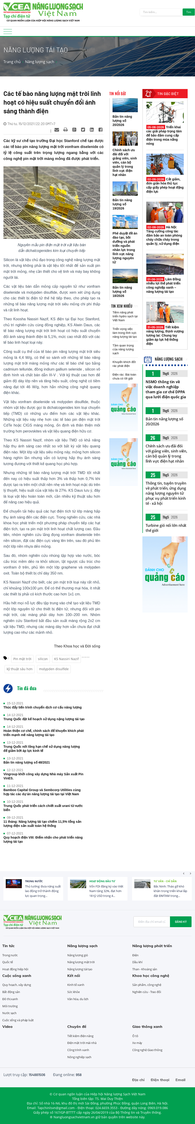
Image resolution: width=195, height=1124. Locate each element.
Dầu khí (137, 962)
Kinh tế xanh (75, 985)
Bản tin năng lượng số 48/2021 (26, 762)
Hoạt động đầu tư (102, 881)
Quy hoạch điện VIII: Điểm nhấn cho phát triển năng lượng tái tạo (43, 839)
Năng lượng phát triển (152, 945)
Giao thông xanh (147, 1026)
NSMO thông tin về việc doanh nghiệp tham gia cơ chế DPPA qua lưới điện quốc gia (166, 389)
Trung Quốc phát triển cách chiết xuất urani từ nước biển (43, 808)
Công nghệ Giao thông (147, 1050)
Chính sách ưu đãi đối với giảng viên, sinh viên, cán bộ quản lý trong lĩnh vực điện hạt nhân (166, 453)
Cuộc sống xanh (16, 975)
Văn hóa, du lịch (77, 999)
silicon (43, 659)
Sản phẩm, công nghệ (146, 985)
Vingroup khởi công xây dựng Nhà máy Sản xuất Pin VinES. (43, 776)
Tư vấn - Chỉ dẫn (165, 881)
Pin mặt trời (22, 659)
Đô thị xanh (10, 999)
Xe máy (137, 1043)
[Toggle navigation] (7, 33)
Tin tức (8, 945)
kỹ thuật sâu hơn (20, 669)
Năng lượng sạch (39, 61)
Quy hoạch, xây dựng (16, 985)
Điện (135, 955)
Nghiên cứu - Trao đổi (146, 992)
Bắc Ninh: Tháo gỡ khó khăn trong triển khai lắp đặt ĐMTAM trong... (170, 891)
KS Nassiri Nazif (66, 659)
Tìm (188, 12)
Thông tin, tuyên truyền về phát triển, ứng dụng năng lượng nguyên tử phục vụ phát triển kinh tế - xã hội (166, 493)
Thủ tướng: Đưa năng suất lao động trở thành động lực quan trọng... (43, 891)
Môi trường (10, 1006)
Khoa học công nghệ (150, 975)
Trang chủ (12, 61)
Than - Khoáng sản (144, 969)
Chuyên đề (76, 1026)
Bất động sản (11, 992)
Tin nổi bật (117, 93)
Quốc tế (7, 962)
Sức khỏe (73, 992)
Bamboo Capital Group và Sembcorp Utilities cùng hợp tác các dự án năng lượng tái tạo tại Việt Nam (42, 792)
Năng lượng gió (77, 955)
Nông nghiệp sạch (79, 1057)
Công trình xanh (78, 1050)
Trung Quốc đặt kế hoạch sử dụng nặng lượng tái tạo (44, 719)
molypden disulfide (54, 669)
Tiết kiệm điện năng (80, 1036)
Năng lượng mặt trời (81, 962)
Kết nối (73, 975)
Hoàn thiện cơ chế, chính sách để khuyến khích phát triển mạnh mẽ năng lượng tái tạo (43, 733)
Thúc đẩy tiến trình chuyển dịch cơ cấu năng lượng (42, 707)
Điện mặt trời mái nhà (81, 1043)
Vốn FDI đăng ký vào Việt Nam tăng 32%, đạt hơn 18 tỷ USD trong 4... (106, 891)
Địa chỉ (138, 1079)
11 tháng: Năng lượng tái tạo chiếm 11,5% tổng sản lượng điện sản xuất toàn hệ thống (42, 824)
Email (180, 1079)
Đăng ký (181, 921)
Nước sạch (9, 1013)
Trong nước (34, 881)
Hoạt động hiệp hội (15, 969)
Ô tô (135, 1036)
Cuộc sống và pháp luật (18, 1020)
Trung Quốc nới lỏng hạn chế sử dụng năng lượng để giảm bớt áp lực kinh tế (41, 749)
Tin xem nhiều (121, 306)
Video (7, 1026)
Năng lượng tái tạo (79, 969)
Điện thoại (160, 1079)
